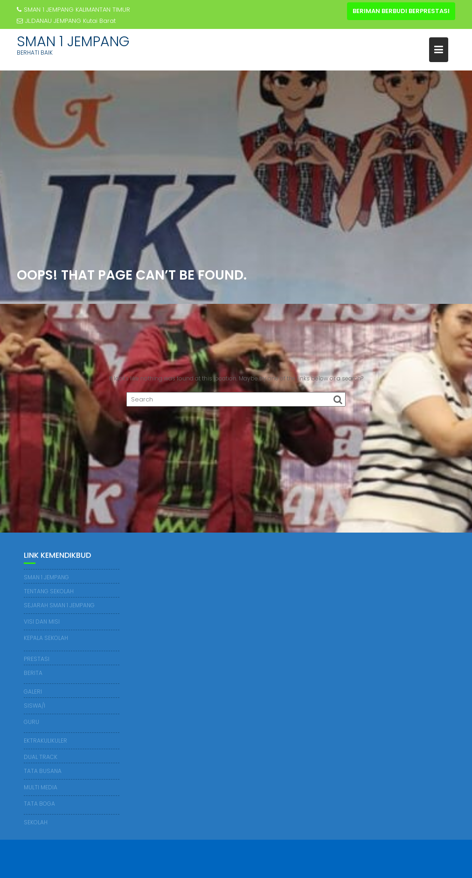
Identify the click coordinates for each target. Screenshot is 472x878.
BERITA (33, 673)
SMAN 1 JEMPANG (73, 41)
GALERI (33, 691)
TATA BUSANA (43, 771)
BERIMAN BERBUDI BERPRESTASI (401, 11)
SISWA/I (34, 705)
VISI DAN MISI (42, 621)
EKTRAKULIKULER (45, 741)
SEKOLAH (36, 822)
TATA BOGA (39, 804)
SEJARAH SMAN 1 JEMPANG (59, 605)
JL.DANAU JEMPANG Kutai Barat (66, 20)
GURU (31, 722)
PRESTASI (36, 659)
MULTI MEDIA (40, 787)
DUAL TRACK (40, 757)
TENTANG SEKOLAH (49, 591)
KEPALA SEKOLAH (46, 638)
